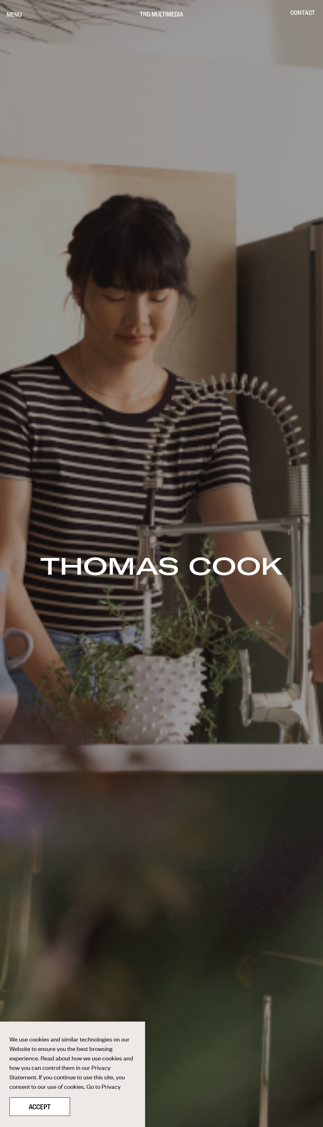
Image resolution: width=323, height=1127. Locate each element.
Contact (303, 12)
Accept (40, 1107)
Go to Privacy (103, 1086)
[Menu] (14, 14)
